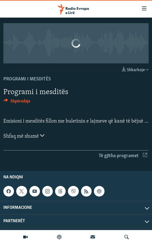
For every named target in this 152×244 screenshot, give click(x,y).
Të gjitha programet (123, 156)
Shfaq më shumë (23, 135)
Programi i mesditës (27, 79)
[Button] (17, 102)
